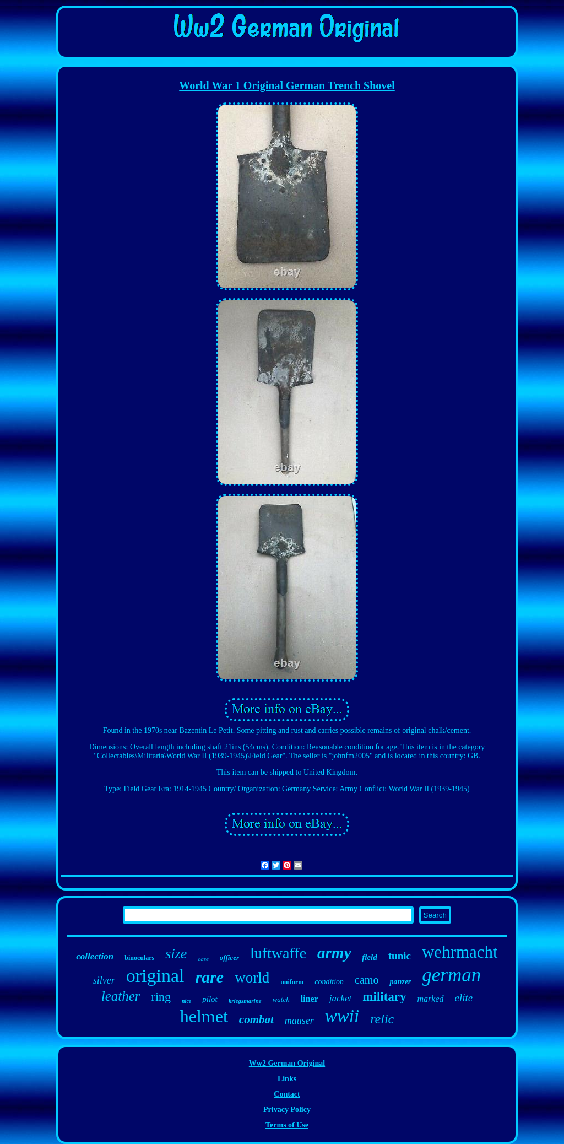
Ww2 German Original (287, 1063)
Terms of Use (286, 1125)
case (203, 959)
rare (210, 977)
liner (309, 998)
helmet (204, 1016)
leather (120, 996)
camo (366, 980)
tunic (399, 956)
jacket (340, 998)
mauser (299, 1020)
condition (329, 982)
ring (161, 996)
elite (464, 997)
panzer (400, 982)
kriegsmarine (245, 1000)
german (451, 975)
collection (94, 956)
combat (256, 1019)
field (369, 957)
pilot (210, 999)
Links (287, 1079)
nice (186, 1001)
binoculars (139, 958)
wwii (342, 1016)
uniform (291, 982)
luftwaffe (278, 953)
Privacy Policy (287, 1109)
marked (430, 998)
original (155, 975)
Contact (287, 1094)
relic (382, 1019)
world (252, 977)
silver (104, 980)
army (334, 953)
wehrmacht (460, 952)
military (384, 996)
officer (229, 957)
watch (281, 999)
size (176, 954)
